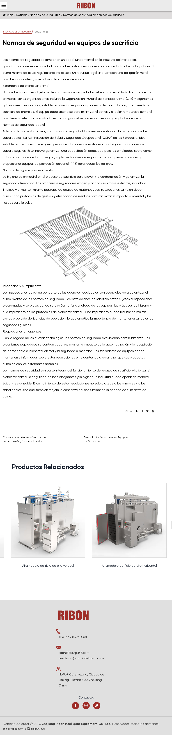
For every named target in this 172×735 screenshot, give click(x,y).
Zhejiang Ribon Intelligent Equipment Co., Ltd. (76, 724)
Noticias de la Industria (45, 15)
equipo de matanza (78, 189)
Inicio (10, 15)
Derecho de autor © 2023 (22, 724)
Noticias (21, 15)
